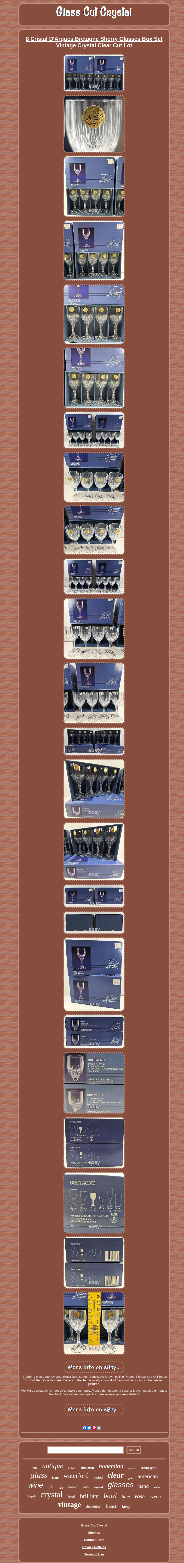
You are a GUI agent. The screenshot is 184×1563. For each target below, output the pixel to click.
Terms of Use (94, 1554)
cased (72, 1467)
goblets (132, 1468)
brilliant (89, 1496)
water (157, 1487)
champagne (148, 1468)
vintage (69, 1504)
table (85, 1487)
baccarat (87, 1468)
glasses (121, 1484)
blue (125, 1496)
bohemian (111, 1466)
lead (71, 1496)
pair (130, 1478)
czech (155, 1496)
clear (115, 1475)
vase (140, 1496)
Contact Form (94, 1540)
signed (98, 1487)
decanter (93, 1506)
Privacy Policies (94, 1547)
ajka (51, 1486)
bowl (110, 1495)
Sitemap (94, 1532)
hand (143, 1486)
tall (61, 1488)
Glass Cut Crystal (94, 1525)
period (98, 1477)
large (126, 1507)
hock (32, 1497)
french (111, 1506)
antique (52, 1466)
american (148, 1476)
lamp (55, 1477)
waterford (76, 1475)
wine (35, 1485)
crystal (51, 1494)
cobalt (73, 1486)
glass (38, 1474)
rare (35, 1468)
